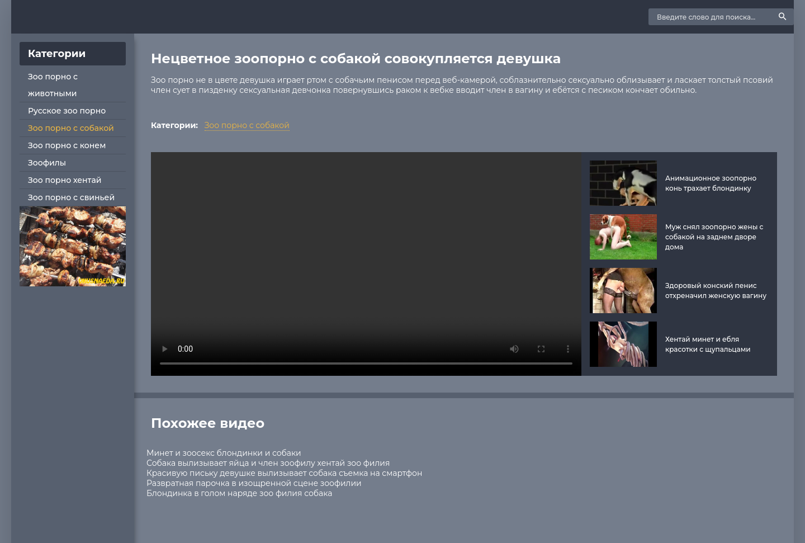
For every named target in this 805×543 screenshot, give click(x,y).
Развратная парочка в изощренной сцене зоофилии (254, 483)
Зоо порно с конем (67, 145)
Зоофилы (47, 163)
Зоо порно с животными (53, 85)
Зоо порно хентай (64, 180)
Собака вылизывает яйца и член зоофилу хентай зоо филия (268, 463)
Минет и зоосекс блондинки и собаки (223, 453)
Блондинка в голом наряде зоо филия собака (239, 493)
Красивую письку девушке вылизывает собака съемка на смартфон (284, 473)
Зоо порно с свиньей (71, 197)
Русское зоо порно (67, 111)
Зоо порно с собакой (71, 128)
